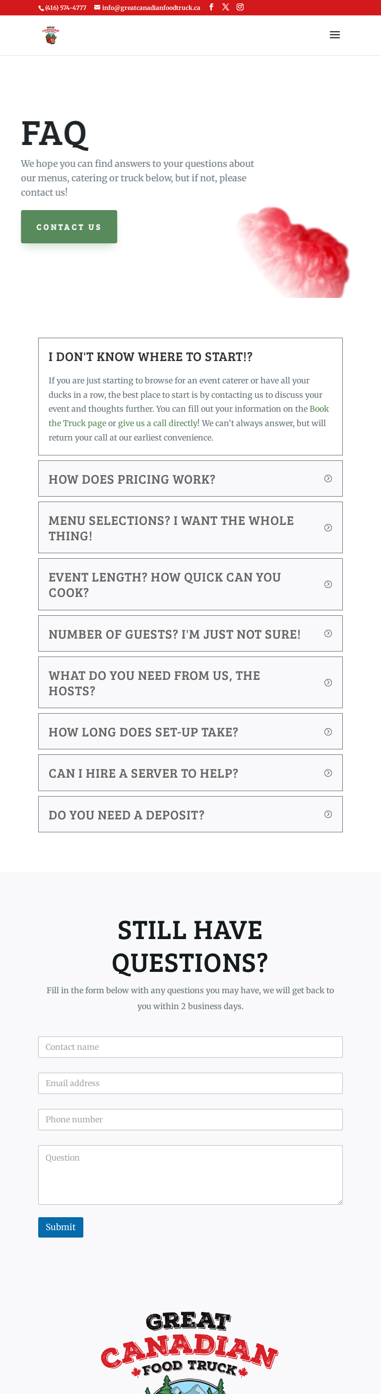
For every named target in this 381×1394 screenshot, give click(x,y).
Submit (61, 1227)
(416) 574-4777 (65, 7)
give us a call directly (157, 423)
